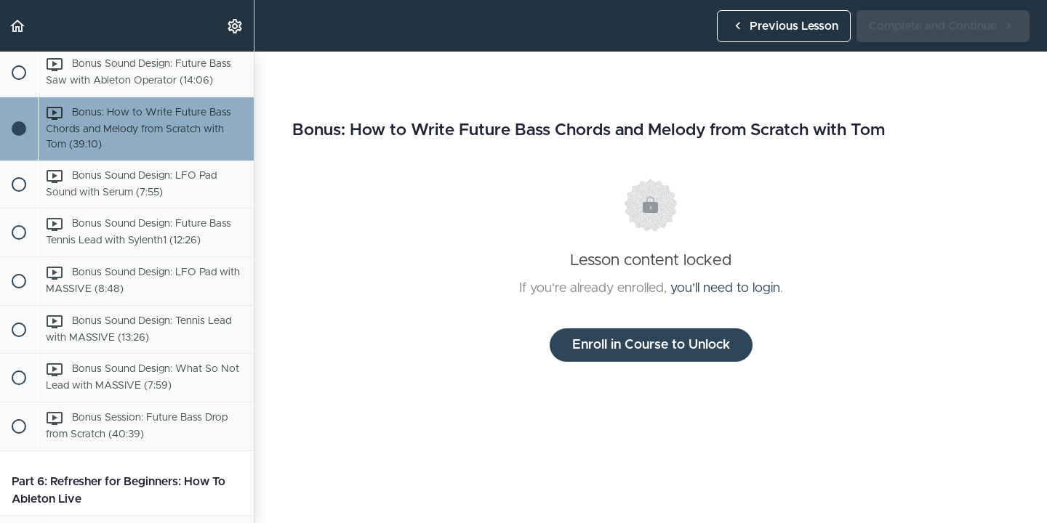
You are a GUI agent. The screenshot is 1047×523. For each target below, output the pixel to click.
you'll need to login (725, 288)
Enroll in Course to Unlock (651, 345)
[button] (18, 26)
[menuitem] (235, 26)
